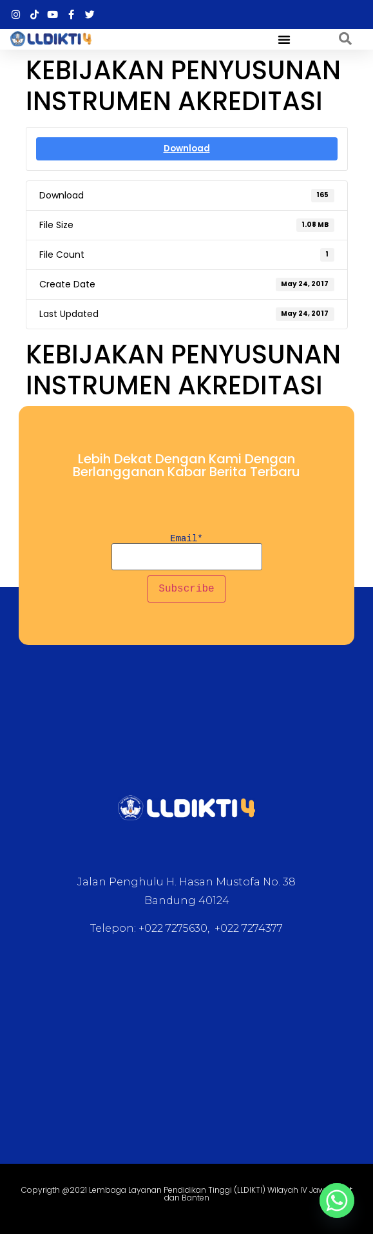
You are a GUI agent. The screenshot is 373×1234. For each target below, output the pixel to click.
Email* (186, 552)
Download (187, 148)
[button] (284, 39)
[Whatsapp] (337, 1200)
